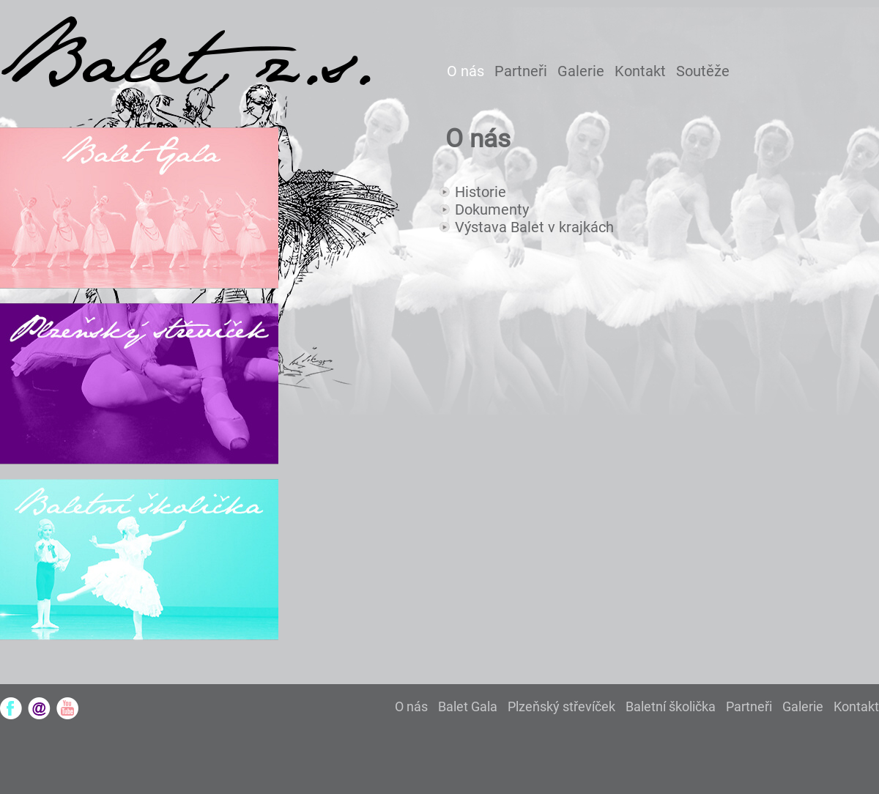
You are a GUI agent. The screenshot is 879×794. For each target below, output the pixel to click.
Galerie (580, 71)
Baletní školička (671, 706)
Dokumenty (492, 209)
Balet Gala (467, 706)
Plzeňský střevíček (561, 706)
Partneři (520, 71)
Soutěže (703, 71)
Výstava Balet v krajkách (534, 227)
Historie (480, 192)
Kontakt (640, 71)
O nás (465, 71)
